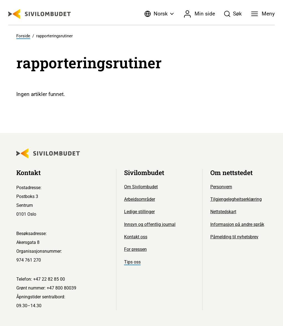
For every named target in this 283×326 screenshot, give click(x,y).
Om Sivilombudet (141, 186)
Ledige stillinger (139, 211)
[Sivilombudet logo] (39, 14)
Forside (23, 35)
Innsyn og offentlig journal (149, 224)
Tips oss (132, 262)
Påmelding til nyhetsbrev (234, 236)
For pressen (135, 249)
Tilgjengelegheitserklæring (236, 199)
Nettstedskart (223, 211)
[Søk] (233, 14)
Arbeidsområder (139, 199)
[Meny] (263, 14)
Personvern (221, 186)
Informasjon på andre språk (237, 224)
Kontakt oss (135, 236)
